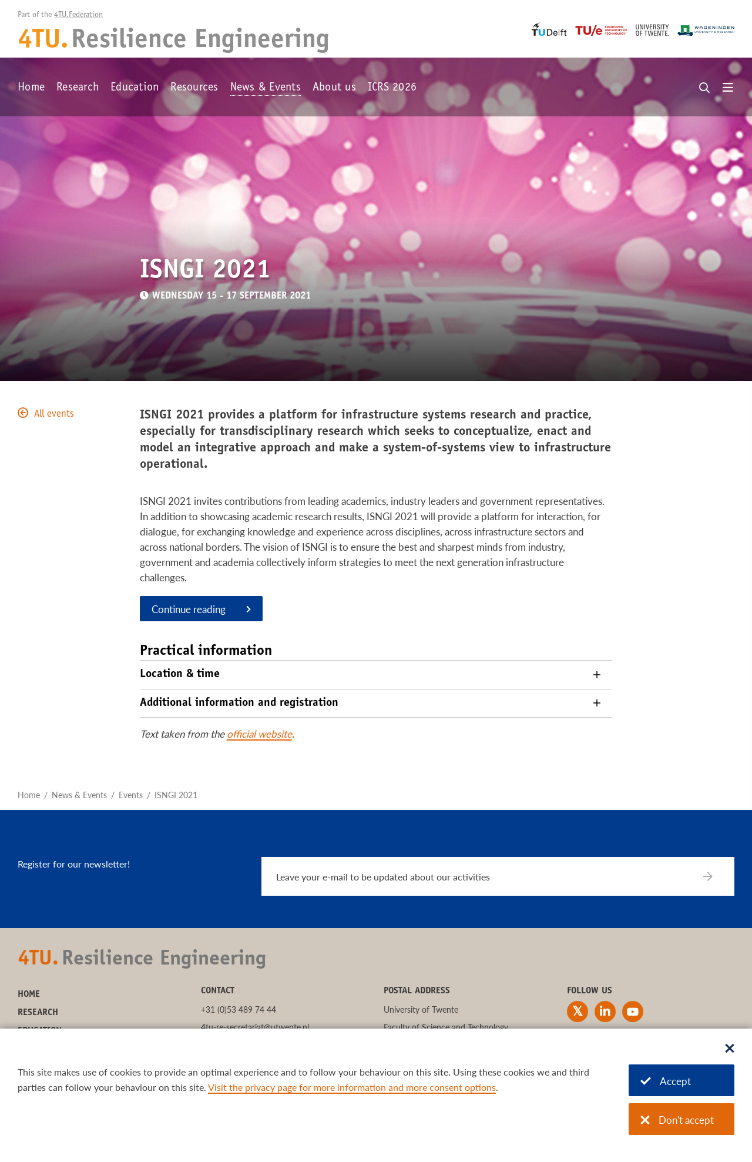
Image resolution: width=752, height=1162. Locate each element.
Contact (217, 991)
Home (31, 88)
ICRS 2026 (392, 88)
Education (134, 88)
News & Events (265, 88)
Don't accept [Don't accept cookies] (677, 1120)
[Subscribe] (715, 876)
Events (131, 795)
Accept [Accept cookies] (665, 1081)
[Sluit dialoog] (729, 1049)
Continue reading (189, 609)
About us (334, 88)
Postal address (417, 991)
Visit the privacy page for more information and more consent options (352, 1087)
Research (77, 88)
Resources (194, 88)
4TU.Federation (78, 15)
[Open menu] (727, 88)
